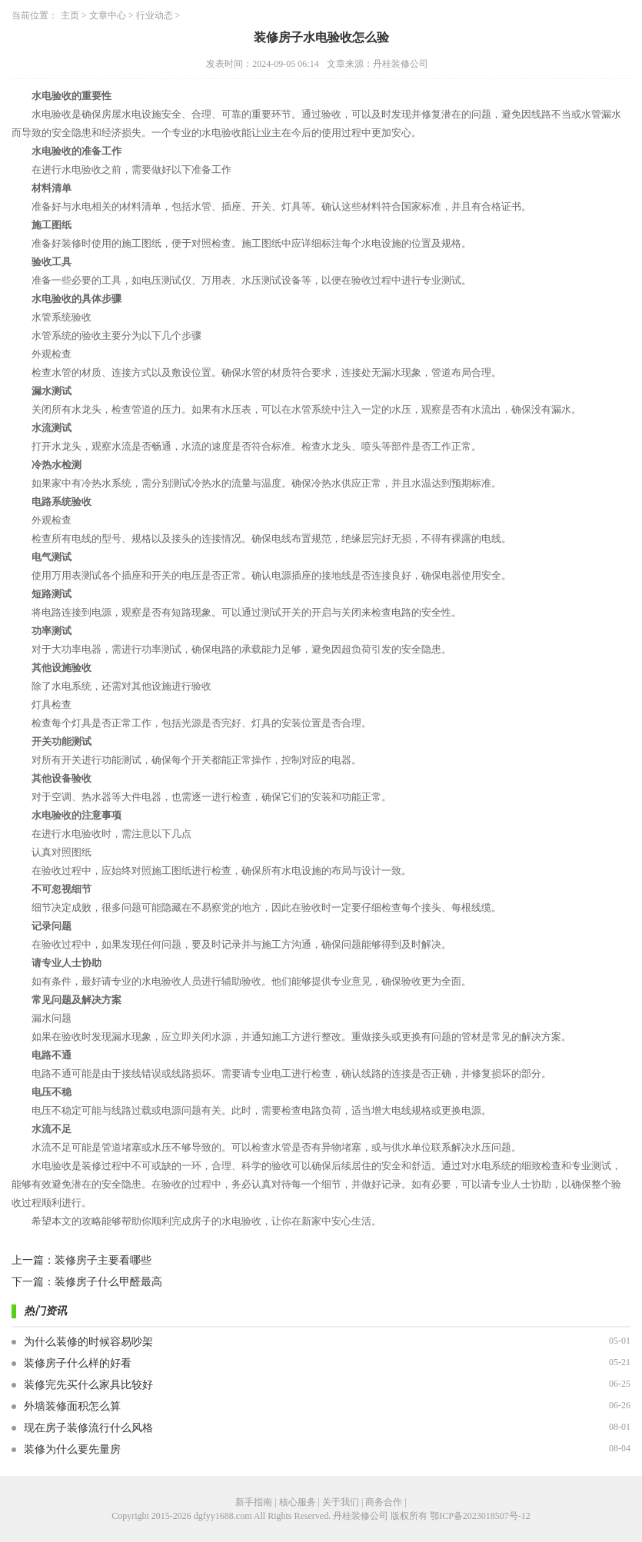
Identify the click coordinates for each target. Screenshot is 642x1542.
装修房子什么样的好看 (77, 1363)
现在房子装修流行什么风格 (88, 1428)
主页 (70, 15)
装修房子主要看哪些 (103, 1260)
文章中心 (107, 15)
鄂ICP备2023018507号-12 (480, 1515)
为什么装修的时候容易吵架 (88, 1342)
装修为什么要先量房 (72, 1449)
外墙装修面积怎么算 (72, 1406)
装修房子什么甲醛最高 (108, 1282)
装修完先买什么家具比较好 (88, 1385)
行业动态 (154, 15)
